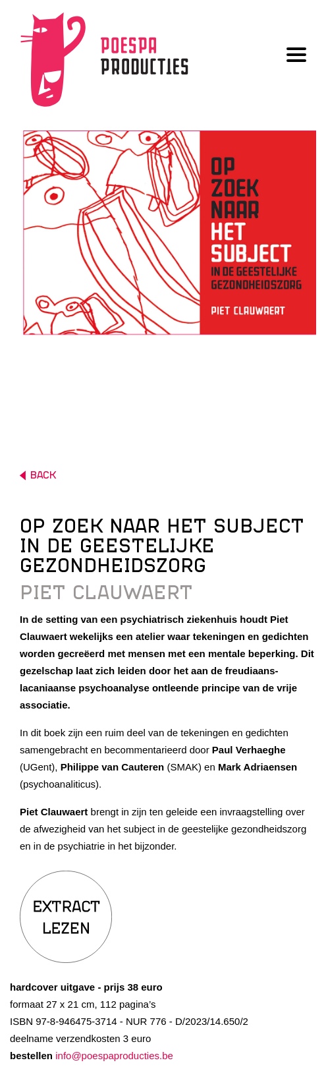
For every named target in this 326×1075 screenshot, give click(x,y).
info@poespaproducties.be (114, 1055)
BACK (37, 475)
